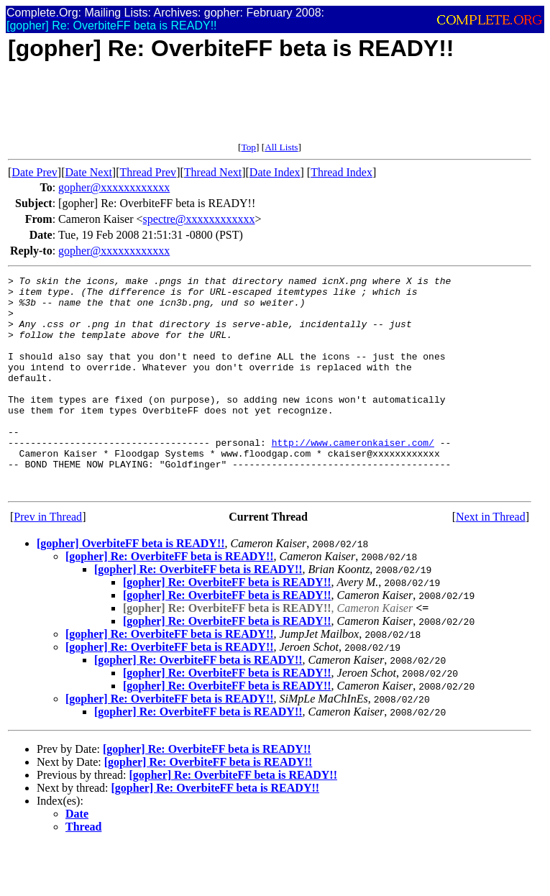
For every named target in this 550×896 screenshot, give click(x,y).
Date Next (88, 172)
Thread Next (213, 172)
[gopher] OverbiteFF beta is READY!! (131, 586)
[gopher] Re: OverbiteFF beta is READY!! (169, 599)
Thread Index (341, 172)
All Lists (281, 147)
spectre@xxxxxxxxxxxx (199, 219)
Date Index (275, 172)
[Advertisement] (269, 109)
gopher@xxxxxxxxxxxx (114, 187)
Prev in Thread (48, 560)
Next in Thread (491, 560)
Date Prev (35, 172)
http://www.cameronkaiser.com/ (353, 476)
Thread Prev (147, 172)
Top (248, 147)
